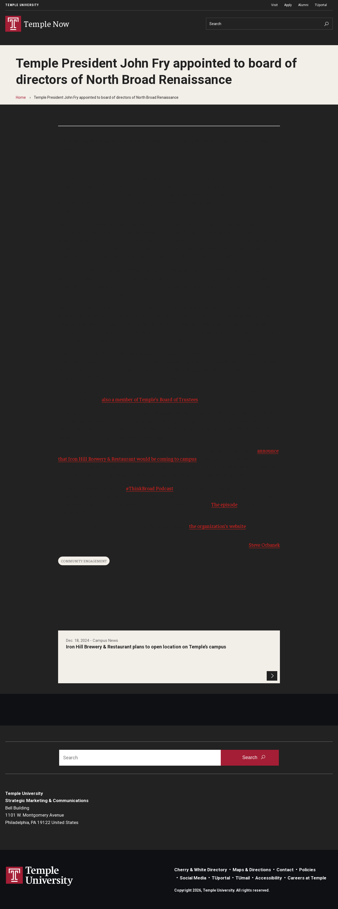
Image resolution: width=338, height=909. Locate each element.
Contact (285, 869)
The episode (224, 504)
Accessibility (268, 877)
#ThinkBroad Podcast (149, 488)
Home (21, 97)
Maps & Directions (252, 869)
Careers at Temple (307, 877)
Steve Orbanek (264, 544)
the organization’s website (217, 526)
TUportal (321, 5)
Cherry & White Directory (200, 869)
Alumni (303, 5)
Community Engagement (84, 561)
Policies (307, 869)
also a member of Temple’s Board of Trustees (150, 399)
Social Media (193, 877)
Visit (274, 5)
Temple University (22, 5)
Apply (288, 5)
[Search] (269, 24)
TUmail (243, 877)
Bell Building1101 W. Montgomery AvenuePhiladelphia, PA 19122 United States (41, 815)
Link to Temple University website (39, 876)
